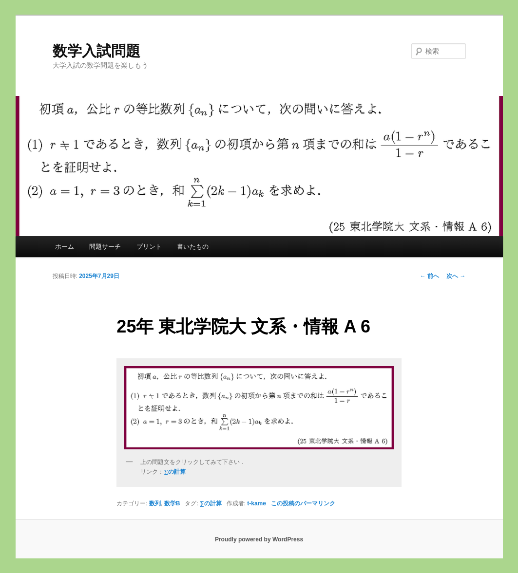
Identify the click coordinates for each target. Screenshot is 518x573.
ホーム (64, 246)
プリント (149, 246)
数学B (172, 503)
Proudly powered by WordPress (259, 539)
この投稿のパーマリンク (303, 503)
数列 (155, 503)
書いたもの (193, 246)
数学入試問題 (96, 51)
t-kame (256, 503)
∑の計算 (211, 503)
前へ (429, 276)
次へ (455, 276)
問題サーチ (105, 246)
